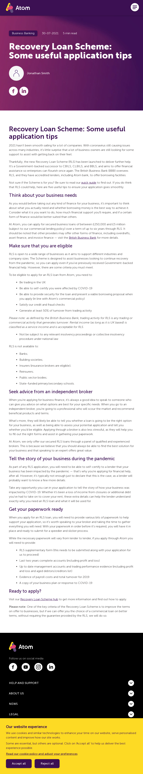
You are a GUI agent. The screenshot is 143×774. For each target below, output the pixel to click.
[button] (71, 683)
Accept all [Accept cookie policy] (19, 763)
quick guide (88, 182)
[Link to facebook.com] (13, 667)
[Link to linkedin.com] (51, 667)
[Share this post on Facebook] (13, 91)
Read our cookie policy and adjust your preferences (41, 754)
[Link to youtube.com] (26, 667)
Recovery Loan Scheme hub (39, 599)
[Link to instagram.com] (38, 667)
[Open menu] (134, 7)
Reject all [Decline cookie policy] (47, 763)
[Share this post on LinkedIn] (23, 91)
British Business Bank (82, 237)
